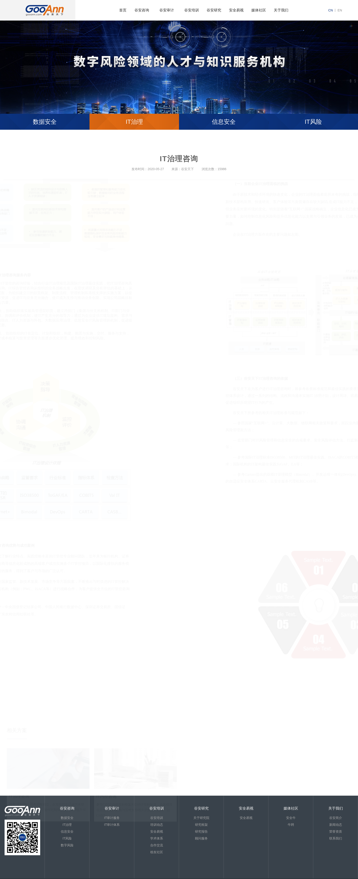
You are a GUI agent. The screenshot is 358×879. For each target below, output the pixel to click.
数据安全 (45, 121)
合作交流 (156, 846)
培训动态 (156, 825)
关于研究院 (201, 818)
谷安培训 (191, 10)
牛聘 (291, 825)
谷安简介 (335, 818)
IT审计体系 (112, 825)
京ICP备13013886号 (23, 876)
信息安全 (224, 121)
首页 (122, 10)
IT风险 (313, 121)
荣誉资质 (335, 832)
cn (330, 10)
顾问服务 (201, 839)
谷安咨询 (141, 10)
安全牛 (291, 818)
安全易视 (236, 10)
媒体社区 (258, 10)
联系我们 (335, 839)
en (340, 10)
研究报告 (201, 832)
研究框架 (201, 825)
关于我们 (281, 10)
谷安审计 (166, 10)
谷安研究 (214, 10)
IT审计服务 (112, 818)
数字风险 (67, 846)
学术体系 (156, 839)
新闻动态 (335, 825)
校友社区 (156, 853)
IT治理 (134, 121)
